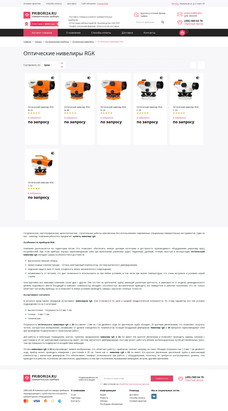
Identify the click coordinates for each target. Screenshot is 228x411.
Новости (104, 397)
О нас (73, 394)
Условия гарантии (32, 3)
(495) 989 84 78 (193, 21)
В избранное (34, 117)
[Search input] (148, 22)
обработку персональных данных (134, 384)
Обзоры (104, 401)
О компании (73, 32)
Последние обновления (111, 404)
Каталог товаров (42, 32)
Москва (175, 3)
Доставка (71, 3)
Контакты (149, 32)
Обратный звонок (193, 23)
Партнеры (76, 397)
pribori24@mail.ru (193, 12)
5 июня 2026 (102, 3)
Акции (103, 394)
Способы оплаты (54, 3)
